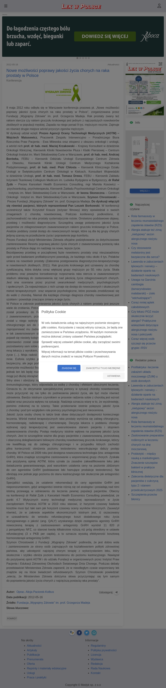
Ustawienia (113, 376)
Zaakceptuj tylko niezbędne (103, 368)
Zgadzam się (69, 368)
